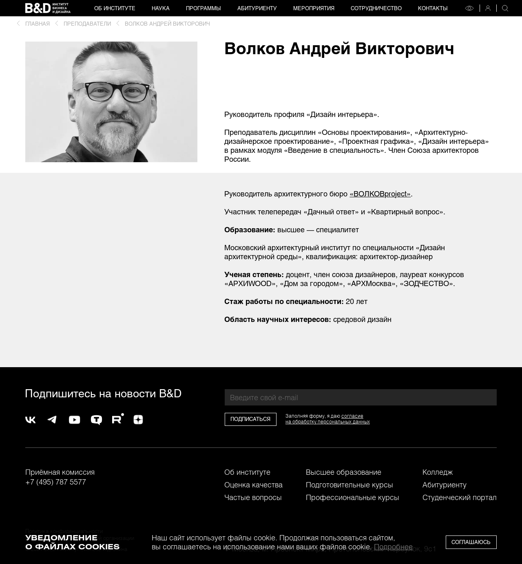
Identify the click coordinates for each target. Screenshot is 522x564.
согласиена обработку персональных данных (327, 419)
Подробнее (393, 546)
